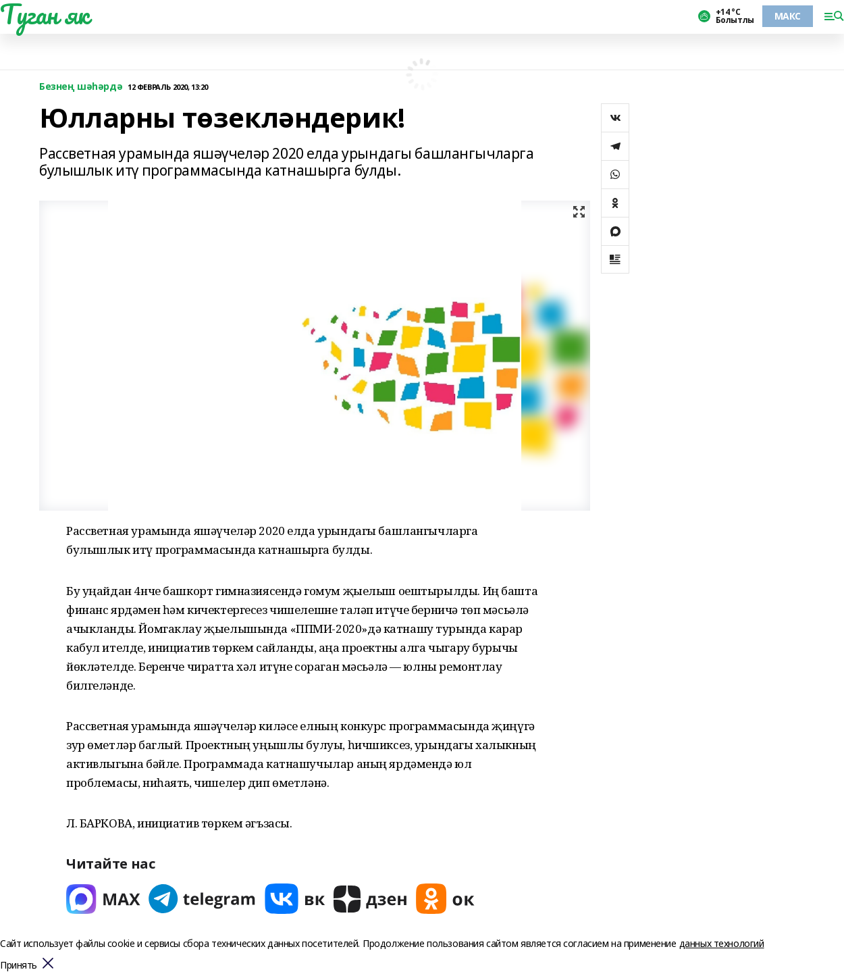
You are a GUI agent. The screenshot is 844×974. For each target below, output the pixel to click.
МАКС (787, 15)
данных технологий (721, 943)
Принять (18, 965)
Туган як (44, 14)
